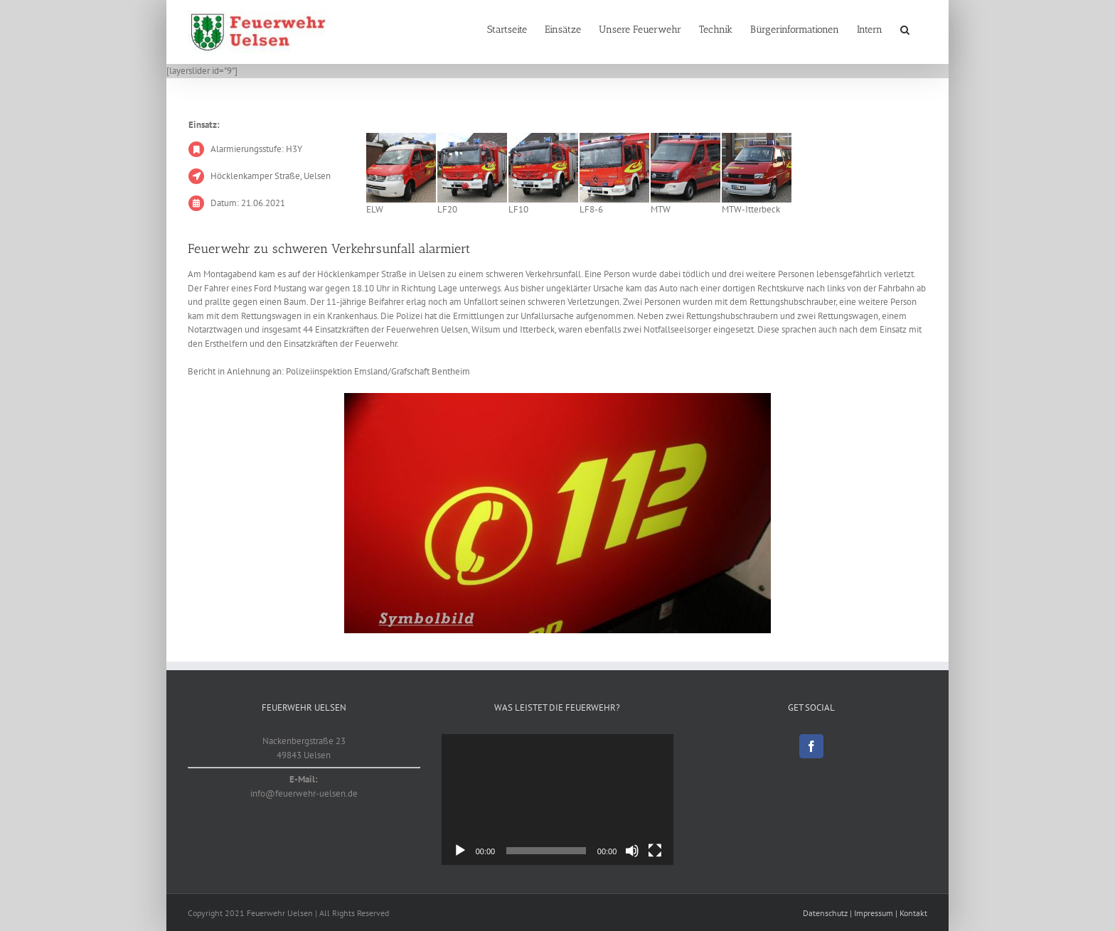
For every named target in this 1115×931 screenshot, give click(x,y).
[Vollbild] (655, 851)
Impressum (873, 913)
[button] (904, 30)
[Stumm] (632, 851)
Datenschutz (825, 913)
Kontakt (913, 913)
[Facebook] (811, 746)
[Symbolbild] (557, 513)
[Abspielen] (460, 851)
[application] (558, 799)
